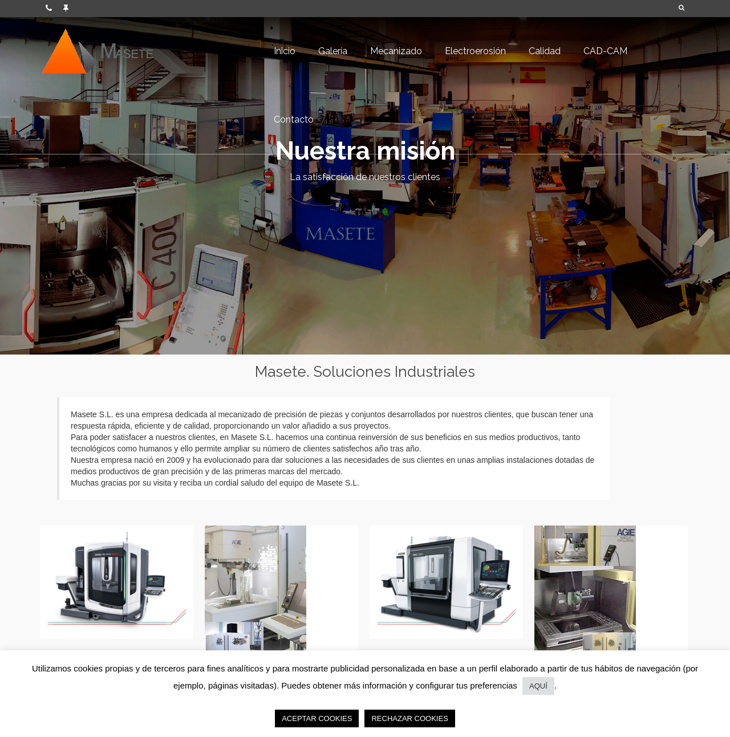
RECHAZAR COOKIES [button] (409, 718)
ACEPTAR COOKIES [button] (317, 718)
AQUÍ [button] (538, 686)
